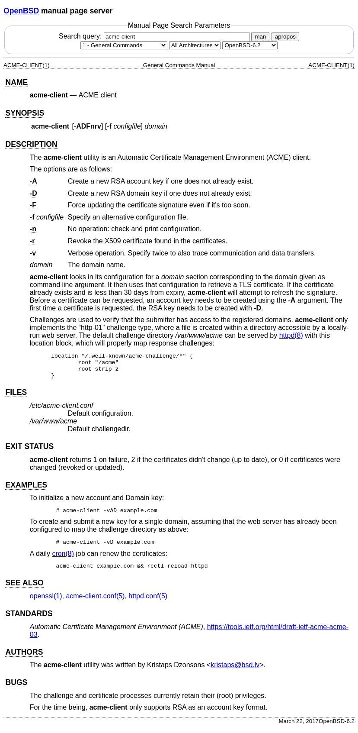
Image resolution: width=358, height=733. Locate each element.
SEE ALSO (24, 588)
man (260, 36)
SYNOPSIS (24, 113)
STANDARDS (28, 618)
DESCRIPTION (31, 144)
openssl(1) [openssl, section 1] (46, 601)
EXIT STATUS (29, 451)
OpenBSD (21, 10)
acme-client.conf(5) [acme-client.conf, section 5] (95, 601)
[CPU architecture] (195, 45)
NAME (16, 82)
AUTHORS (24, 657)
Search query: (155, 36)
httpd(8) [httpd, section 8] (291, 335)
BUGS (16, 687)
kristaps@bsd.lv (235, 670)
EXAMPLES (26, 490)
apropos (285, 36)
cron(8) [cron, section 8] (63, 558)
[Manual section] (123, 45)
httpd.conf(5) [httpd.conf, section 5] (147, 601)
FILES (16, 397)
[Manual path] (250, 45)
